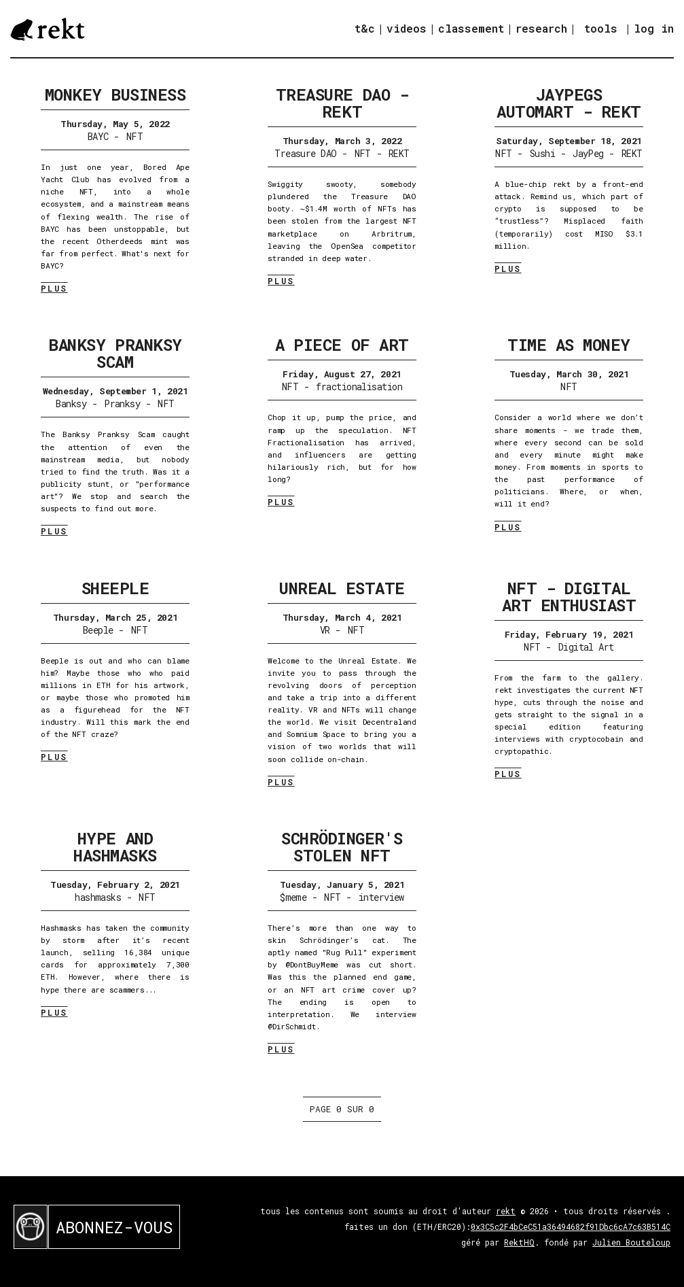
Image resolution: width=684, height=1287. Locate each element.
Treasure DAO (305, 153)
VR (325, 629)
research (541, 28)
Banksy (71, 403)
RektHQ (519, 1242)
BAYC (98, 136)
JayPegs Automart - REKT (569, 103)
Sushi (542, 153)
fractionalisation (358, 386)
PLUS (54, 288)
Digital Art (586, 646)
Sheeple (115, 588)
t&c (365, 28)
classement (471, 28)
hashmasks (98, 897)
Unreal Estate (342, 588)
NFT (134, 136)
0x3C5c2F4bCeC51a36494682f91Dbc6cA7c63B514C (570, 1226)
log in (654, 28)
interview (381, 897)
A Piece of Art (341, 345)
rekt (506, 1210)
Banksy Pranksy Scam (114, 353)
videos (406, 28)
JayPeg (588, 153)
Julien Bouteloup (631, 1242)
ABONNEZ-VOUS (114, 1227)
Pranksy (122, 403)
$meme (293, 897)
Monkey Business (115, 94)
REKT (399, 153)
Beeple (98, 629)
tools (600, 28)
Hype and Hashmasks (115, 846)
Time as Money (568, 345)
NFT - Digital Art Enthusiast (569, 596)
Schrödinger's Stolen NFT (342, 846)
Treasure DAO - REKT (342, 103)
